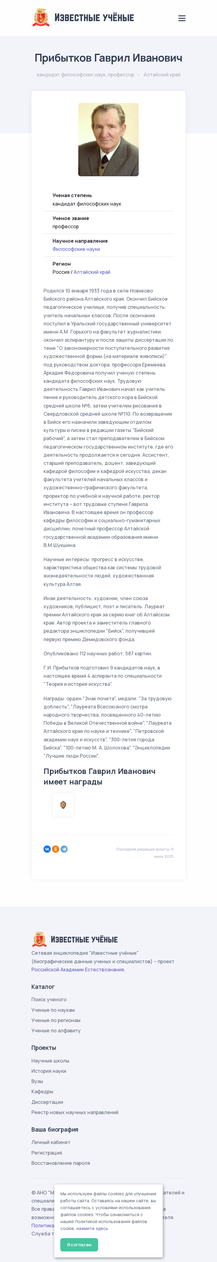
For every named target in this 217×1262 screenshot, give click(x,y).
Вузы (37, 1081)
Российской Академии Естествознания (77, 969)
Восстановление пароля (60, 1163)
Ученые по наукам (53, 1010)
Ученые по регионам (55, 1020)
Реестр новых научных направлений (74, 1112)
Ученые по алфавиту (56, 1030)
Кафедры (42, 1091)
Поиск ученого (48, 999)
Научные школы (50, 1060)
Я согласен (79, 1245)
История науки (48, 1071)
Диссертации (47, 1102)
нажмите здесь (92, 1228)
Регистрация (46, 1152)
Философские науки (76, 249)
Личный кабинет (50, 1142)
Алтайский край (92, 272)
